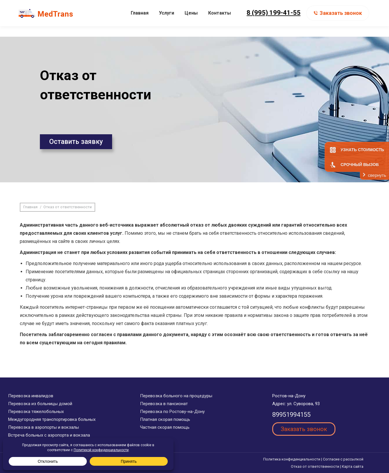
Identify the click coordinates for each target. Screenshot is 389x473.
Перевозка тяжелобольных (36, 411)
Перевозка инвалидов (30, 395)
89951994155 (291, 414)
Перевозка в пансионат (164, 403)
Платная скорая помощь (165, 419)
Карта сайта (352, 466)
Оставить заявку (76, 142)
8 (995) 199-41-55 (273, 23)
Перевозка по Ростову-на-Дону (172, 411)
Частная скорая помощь (165, 427)
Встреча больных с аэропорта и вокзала (49, 435)
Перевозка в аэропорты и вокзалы (43, 427)
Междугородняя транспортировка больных (52, 419)
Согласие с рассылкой (343, 459)
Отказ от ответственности (315, 466)
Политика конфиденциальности (291, 459)
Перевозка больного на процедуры (176, 395)
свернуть (377, 175)
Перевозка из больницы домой (40, 403)
